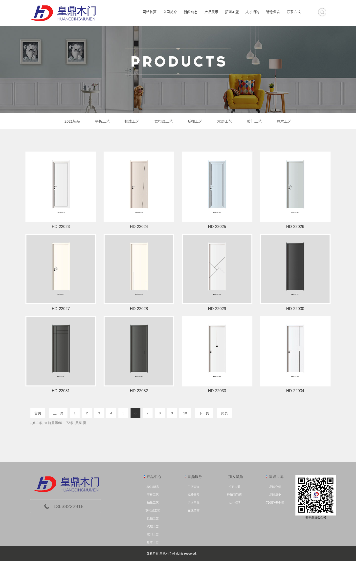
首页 (37, 413)
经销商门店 (234, 494)
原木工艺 (153, 542)
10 (185, 413)
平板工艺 (153, 494)
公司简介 (170, 12)
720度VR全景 (275, 502)
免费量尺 (194, 494)
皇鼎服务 (194, 476)
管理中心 (203, 553)
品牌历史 (275, 494)
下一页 (204, 413)
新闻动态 (191, 12)
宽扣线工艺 (152, 510)
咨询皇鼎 (194, 502)
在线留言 (194, 510)
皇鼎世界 (276, 476)
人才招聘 (252, 12)
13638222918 (68, 506)
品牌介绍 (275, 487)
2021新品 (152, 487)
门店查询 (194, 487)
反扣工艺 (153, 518)
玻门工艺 (153, 534)
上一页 (58, 413)
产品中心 (154, 476)
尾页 (224, 413)
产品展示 (211, 12)
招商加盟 (232, 12)
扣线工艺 (153, 502)
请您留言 (273, 12)
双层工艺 (153, 526)
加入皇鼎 (235, 476)
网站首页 (149, 12)
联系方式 (294, 12)
